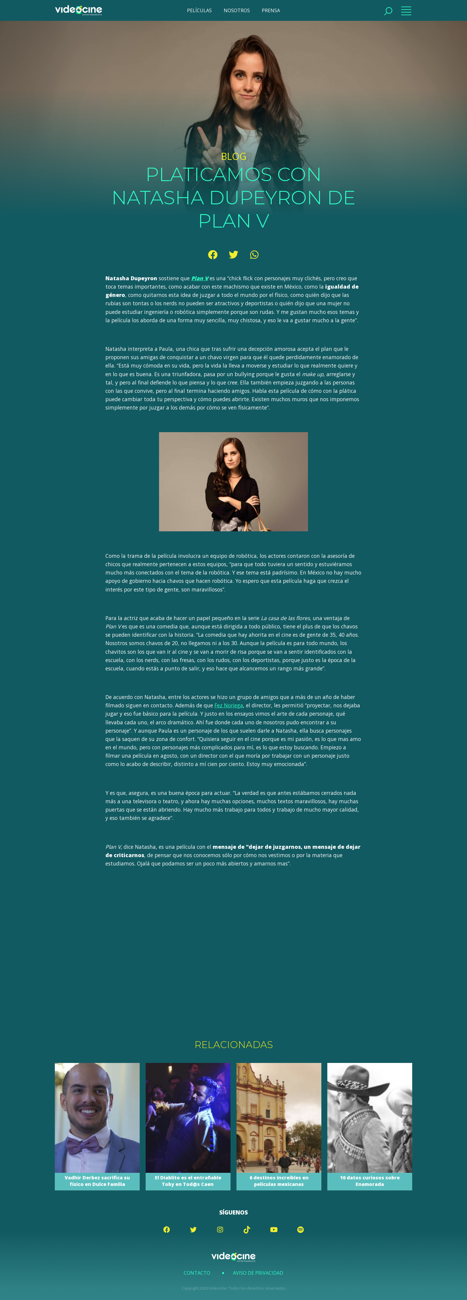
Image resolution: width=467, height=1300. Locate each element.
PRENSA (271, 10)
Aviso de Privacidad (258, 1273)
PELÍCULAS (199, 10)
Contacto (197, 1273)
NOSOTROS (237, 10)
